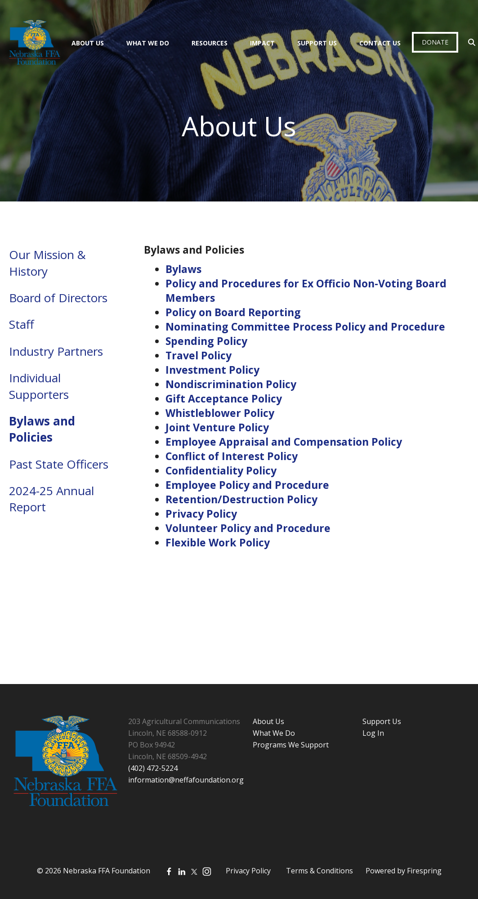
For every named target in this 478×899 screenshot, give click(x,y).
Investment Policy (212, 369)
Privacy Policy (201, 513)
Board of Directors (58, 298)
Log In (373, 733)
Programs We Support (291, 745)
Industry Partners (56, 351)
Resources (210, 43)
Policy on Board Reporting (233, 312)
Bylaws (183, 269)
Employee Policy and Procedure (247, 485)
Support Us (317, 43)
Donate (435, 42)
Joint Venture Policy (217, 427)
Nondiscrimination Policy (230, 384)
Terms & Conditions (319, 871)
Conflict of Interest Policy (231, 456)
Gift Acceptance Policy (223, 398)
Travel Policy (198, 355)
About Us (87, 43)
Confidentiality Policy (221, 470)
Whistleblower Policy (219, 413)
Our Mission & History (47, 262)
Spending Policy (206, 341)
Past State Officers (58, 464)
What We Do (147, 43)
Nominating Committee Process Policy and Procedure (305, 326)
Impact (262, 43)
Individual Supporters (39, 386)
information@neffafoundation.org (186, 780)
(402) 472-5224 (153, 768)
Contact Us (380, 43)
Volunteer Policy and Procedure (248, 528)
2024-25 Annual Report (51, 499)
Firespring (424, 871)
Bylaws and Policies (42, 429)
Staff (21, 324)
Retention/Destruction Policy (241, 499)
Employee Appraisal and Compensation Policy (283, 441)
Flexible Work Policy (217, 542)
